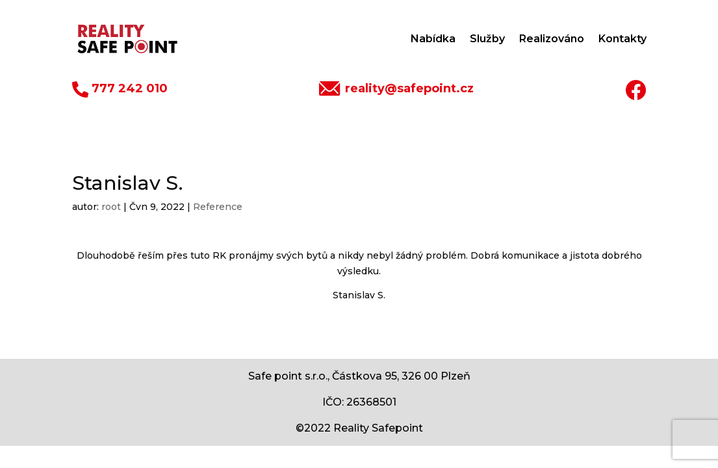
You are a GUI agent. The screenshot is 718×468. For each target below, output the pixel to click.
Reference (217, 207)
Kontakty (622, 38)
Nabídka (433, 38)
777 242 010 (130, 88)
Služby (487, 38)
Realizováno (551, 38)
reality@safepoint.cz (409, 88)
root (111, 207)
